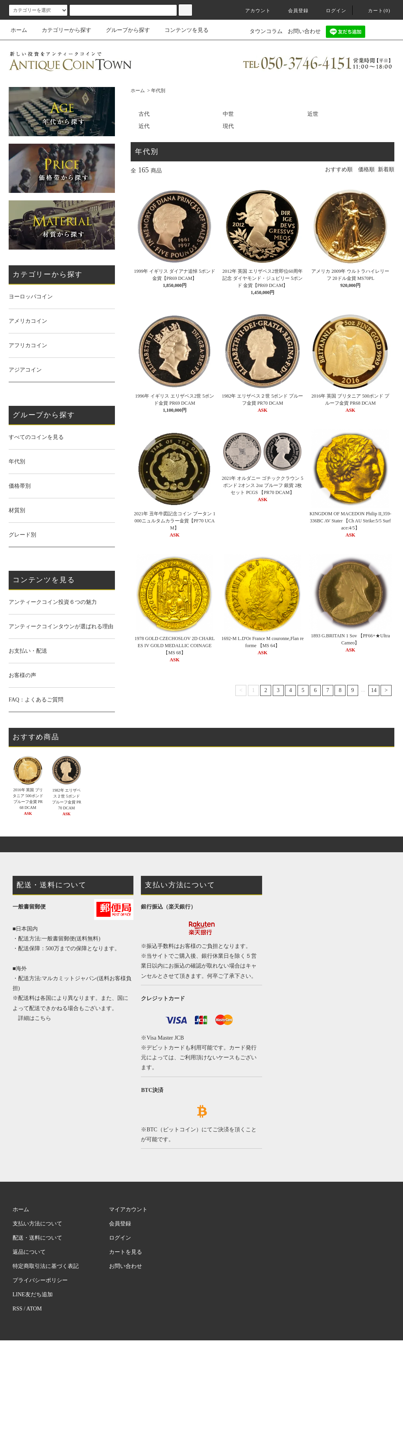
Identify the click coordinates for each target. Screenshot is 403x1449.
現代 (228, 126)
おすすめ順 (339, 169)
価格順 (366, 169)
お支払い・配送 (28, 651)
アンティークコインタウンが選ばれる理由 (61, 626)
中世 (228, 114)
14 (374, 690)
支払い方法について (37, 1224)
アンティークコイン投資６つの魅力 (53, 602)
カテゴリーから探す (61, 30)
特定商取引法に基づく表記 (46, 1266)
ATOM (34, 1309)
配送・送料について (37, 1238)
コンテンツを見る (182, 30)
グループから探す (123, 30)
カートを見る (125, 1252)
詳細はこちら (34, 1018)
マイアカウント (128, 1209)
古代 (144, 114)
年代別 (158, 90)
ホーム (19, 30)
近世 (312, 114)
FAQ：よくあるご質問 (36, 700)
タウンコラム (266, 31)
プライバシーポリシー (40, 1280)
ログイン (331, 10)
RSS (17, 1309)
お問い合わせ (304, 31)
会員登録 (294, 10)
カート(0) (374, 10)
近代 (144, 126)
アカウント (253, 10)
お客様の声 (22, 675)
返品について (29, 1252)
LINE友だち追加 (33, 1294)
